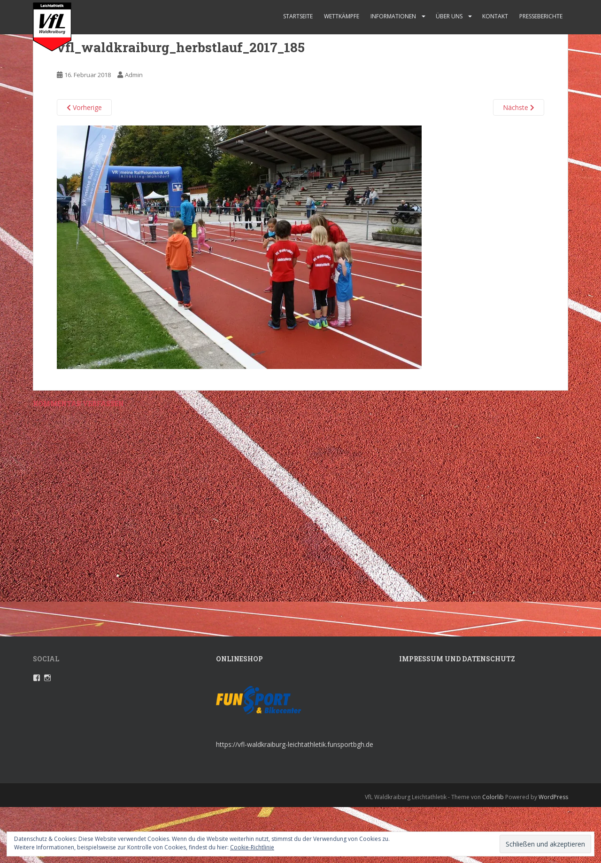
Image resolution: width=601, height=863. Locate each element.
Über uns (449, 16)
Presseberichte (540, 16)
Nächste (518, 107)
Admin (134, 75)
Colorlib (493, 797)
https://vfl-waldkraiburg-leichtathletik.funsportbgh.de (294, 744)
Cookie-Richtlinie (252, 847)
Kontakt (495, 16)
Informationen (393, 16)
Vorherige (84, 107)
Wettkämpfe (341, 16)
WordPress (553, 797)
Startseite (298, 16)
